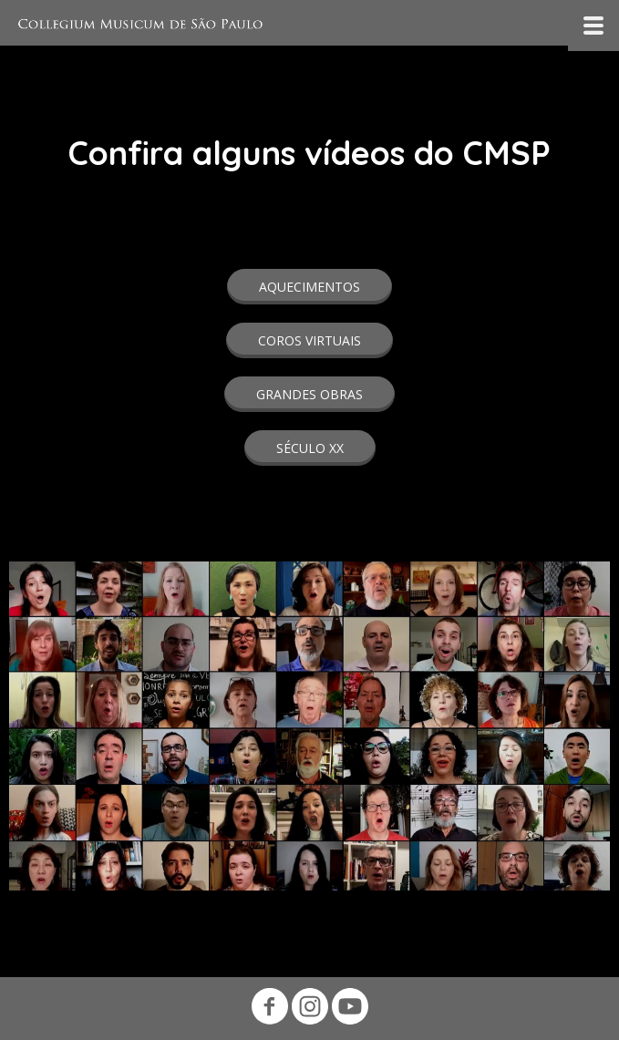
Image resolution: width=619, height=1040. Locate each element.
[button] (309, 286)
